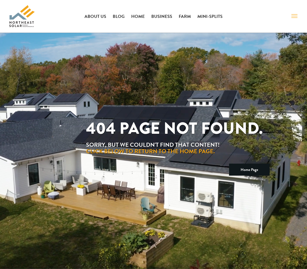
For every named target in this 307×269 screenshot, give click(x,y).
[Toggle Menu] (294, 16)
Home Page (249, 170)
